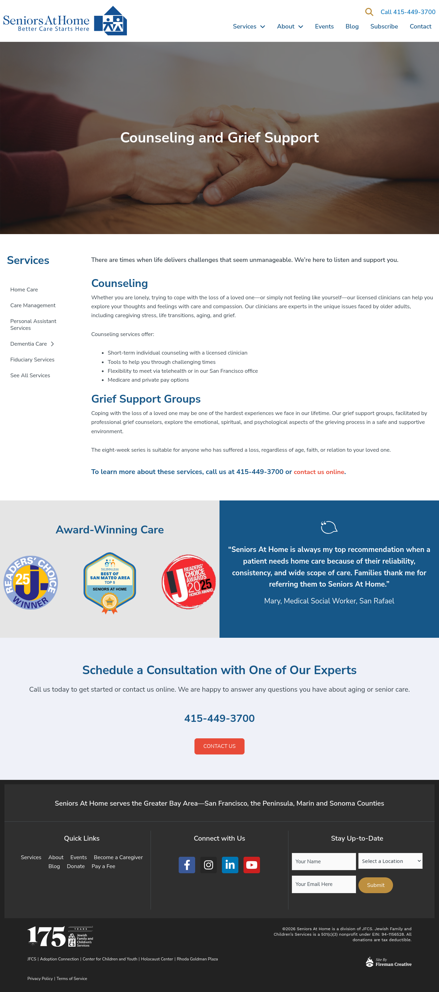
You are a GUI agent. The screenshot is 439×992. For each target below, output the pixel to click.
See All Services (30, 375)
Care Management (33, 305)
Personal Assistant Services (33, 325)
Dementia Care (32, 344)
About (290, 26)
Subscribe (384, 26)
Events (324, 26)
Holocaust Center (157, 959)
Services (249, 26)
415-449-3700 (219, 718)
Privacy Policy (40, 978)
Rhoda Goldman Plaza (198, 959)
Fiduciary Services (32, 360)
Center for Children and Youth (110, 959)
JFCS (31, 959)
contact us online (321, 471)
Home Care (24, 289)
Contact (420, 26)
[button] (369, 12)
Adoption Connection (59, 959)
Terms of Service (72, 978)
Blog (352, 26)
